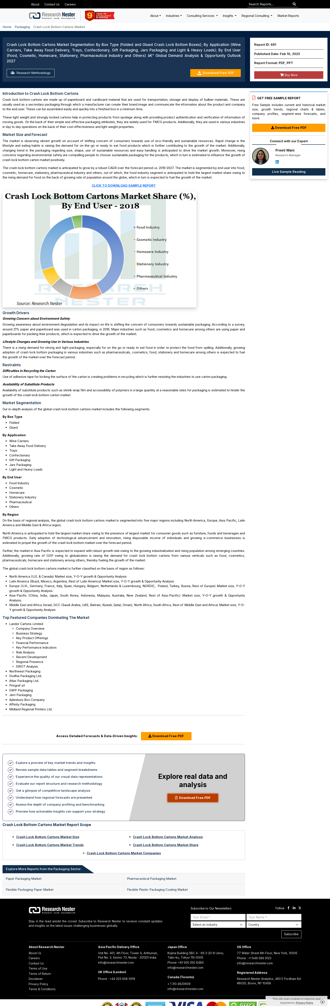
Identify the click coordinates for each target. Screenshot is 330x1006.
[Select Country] (273, 924)
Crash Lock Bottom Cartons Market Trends (50, 845)
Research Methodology (31, 73)
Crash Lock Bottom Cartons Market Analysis (168, 837)
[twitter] (299, 908)
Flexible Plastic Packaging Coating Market (157, 890)
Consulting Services (201, 15)
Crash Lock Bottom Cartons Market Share (165, 845)
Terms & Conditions (42, 989)
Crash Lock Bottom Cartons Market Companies (124, 853)
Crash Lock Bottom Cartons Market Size (47, 837)
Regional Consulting (256, 15)
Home (7, 27)
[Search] (294, 4)
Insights (228, 15)
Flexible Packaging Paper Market (29, 890)
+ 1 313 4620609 (179, 984)
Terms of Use (38, 968)
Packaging (22, 27)
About (35, 4)
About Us (35, 953)
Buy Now (289, 75)
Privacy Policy (38, 984)
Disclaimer (36, 979)
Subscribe (291, 934)
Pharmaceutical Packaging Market (151, 879)
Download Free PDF (215, 73)
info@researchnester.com (116, 962)
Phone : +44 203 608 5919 (116, 979)
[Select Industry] (218, 924)
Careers (70, 4)
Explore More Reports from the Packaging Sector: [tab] (43, 869)
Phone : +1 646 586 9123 (254, 958)
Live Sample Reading (289, 172)
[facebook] (288, 908)
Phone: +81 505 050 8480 (186, 962)
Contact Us (52, 4)
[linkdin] (294, 908)
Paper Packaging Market (23, 879)
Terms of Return (40, 973)
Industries (172, 15)
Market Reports (288, 15)
